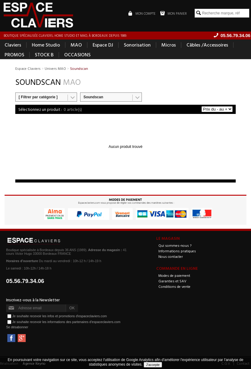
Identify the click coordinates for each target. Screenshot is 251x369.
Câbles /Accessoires (207, 44)
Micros (168, 44)
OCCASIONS (77, 54)
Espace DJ (103, 44)
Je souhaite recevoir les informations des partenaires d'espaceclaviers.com (66, 322)
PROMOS (14, 54)
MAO (76, 44)
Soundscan (93, 97)
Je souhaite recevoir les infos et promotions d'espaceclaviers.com (59, 316)
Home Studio (46, 44)
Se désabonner (17, 327)
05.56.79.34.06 (25, 281)
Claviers (13, 44)
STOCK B (44, 54)
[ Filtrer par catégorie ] (38, 97)
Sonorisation (137, 44)
